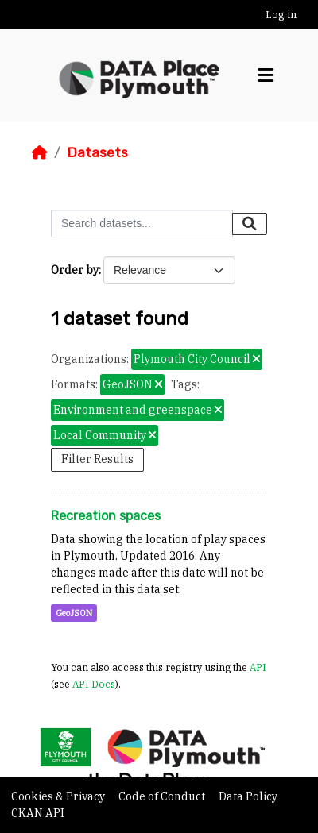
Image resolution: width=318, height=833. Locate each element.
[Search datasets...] (142, 223)
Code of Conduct (162, 796)
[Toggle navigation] (265, 75)
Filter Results (97, 459)
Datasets (97, 152)
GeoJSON (74, 613)
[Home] (40, 152)
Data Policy (248, 796)
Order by (75, 270)
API (258, 667)
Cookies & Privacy (59, 796)
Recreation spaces (106, 515)
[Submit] (249, 224)
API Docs (93, 683)
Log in (281, 14)
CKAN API (37, 813)
